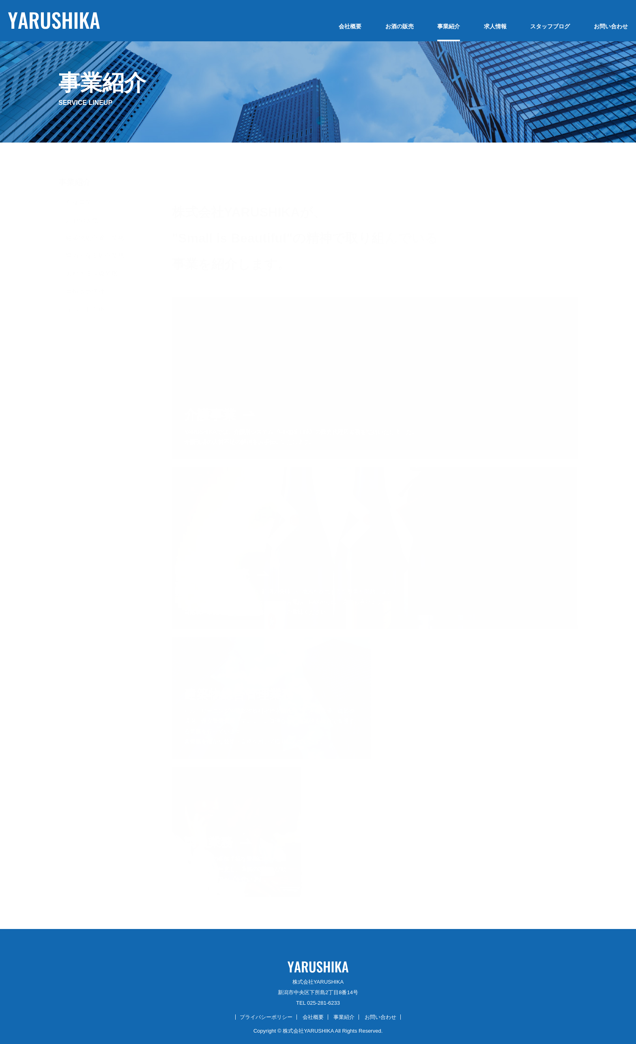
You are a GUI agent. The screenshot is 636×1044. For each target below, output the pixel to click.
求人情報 (495, 26)
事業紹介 (448, 26)
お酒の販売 (399, 26)
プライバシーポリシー (266, 1017)
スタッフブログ (550, 26)
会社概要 (350, 26)
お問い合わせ (611, 26)
